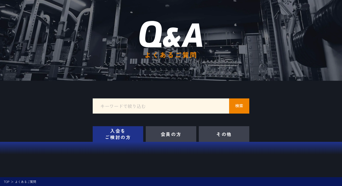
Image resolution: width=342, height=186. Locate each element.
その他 (224, 134)
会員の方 (171, 134)
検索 (239, 105)
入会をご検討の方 (118, 133)
